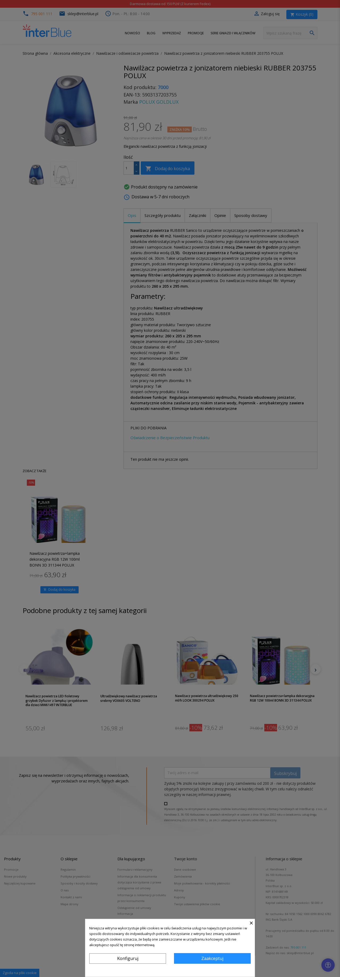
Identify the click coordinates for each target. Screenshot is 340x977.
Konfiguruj (127, 958)
